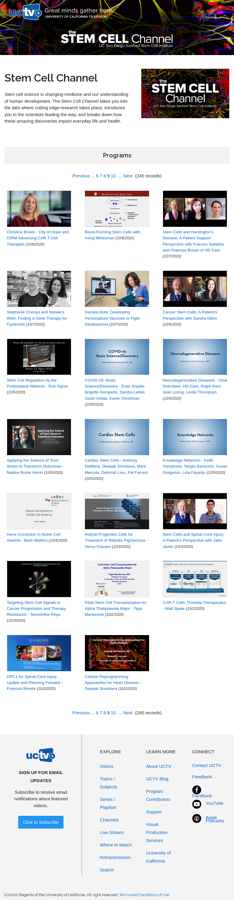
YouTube (214, 803)
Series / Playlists (108, 803)
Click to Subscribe (41, 822)
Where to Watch (116, 844)
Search (107, 869)
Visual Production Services (157, 832)
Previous (81, 175)
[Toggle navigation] (217, 12)
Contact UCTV (206, 765)
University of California (158, 856)
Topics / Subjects (108, 782)
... (93, 175)
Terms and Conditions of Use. (144, 895)
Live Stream (112, 832)
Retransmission (115, 857)
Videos (107, 766)
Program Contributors (158, 795)
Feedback (202, 776)
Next (128, 175)
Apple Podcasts (215, 819)
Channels (109, 819)
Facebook (202, 795)
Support (154, 811)
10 (113, 175)
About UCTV (158, 766)
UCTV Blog (157, 778)
